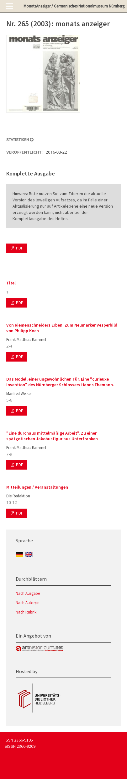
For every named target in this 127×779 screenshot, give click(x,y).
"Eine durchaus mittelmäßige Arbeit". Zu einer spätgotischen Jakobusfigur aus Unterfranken (52, 435)
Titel (11, 283)
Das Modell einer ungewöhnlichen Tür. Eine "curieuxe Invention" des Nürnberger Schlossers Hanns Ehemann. (60, 381)
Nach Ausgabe (28, 593)
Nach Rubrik (26, 612)
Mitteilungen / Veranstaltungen (37, 487)
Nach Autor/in (28, 602)
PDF (19, 248)
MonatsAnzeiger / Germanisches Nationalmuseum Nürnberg (74, 6)
